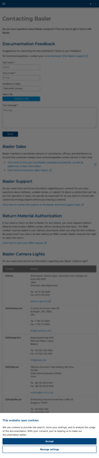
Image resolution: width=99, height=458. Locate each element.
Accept (49, 441)
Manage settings (49, 449)
